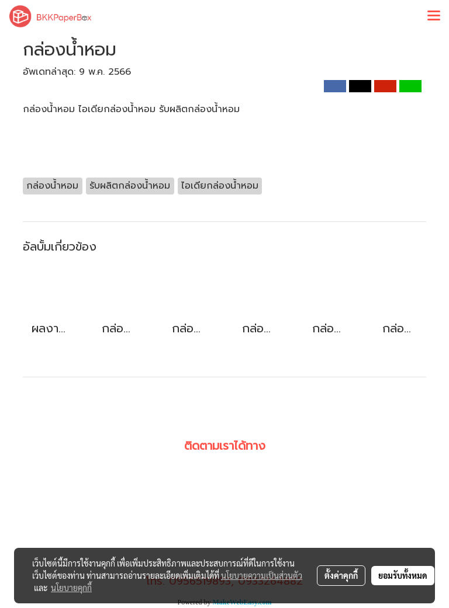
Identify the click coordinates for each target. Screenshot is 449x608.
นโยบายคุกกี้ (71, 587)
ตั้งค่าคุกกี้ (341, 575)
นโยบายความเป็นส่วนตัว (261, 575)
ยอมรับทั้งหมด (402, 575)
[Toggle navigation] (434, 16)
